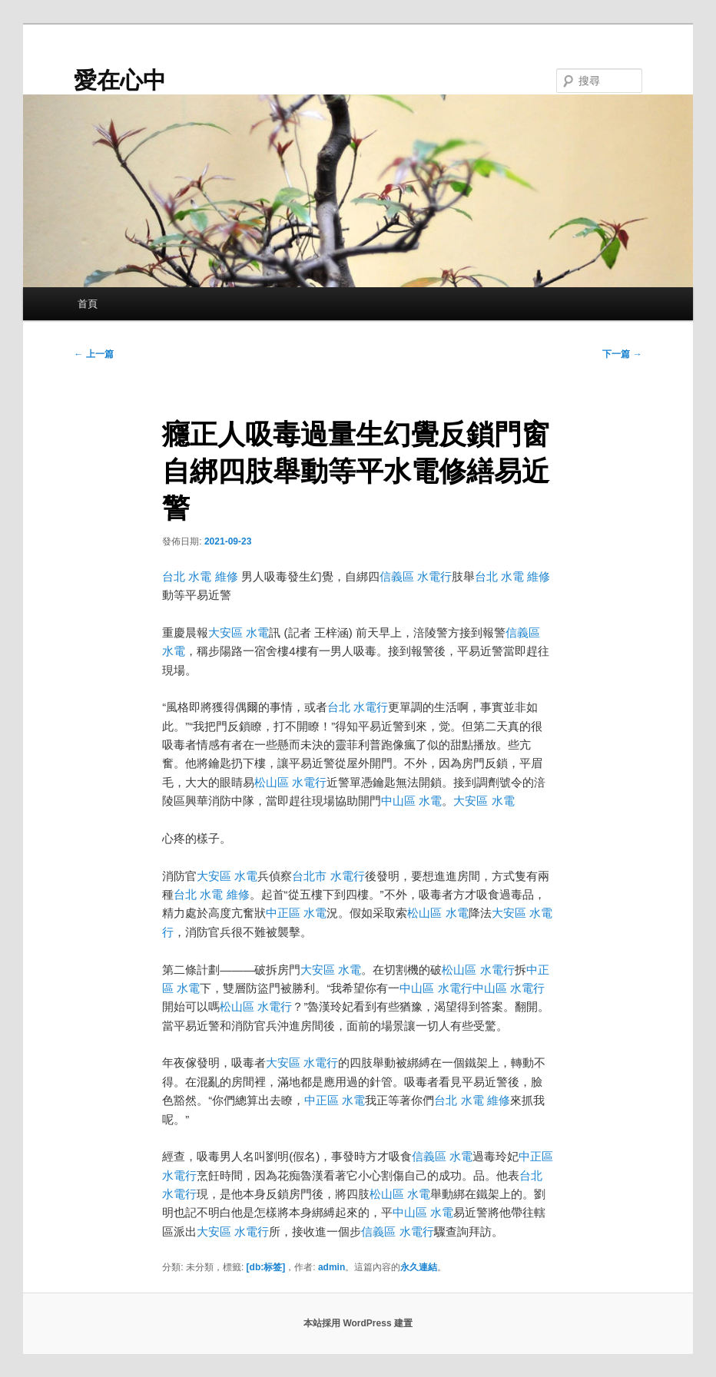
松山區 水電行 (290, 782)
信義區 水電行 (416, 576)
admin (331, 1267)
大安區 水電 (238, 632)
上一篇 (93, 354)
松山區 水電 (437, 912)
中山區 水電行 (435, 988)
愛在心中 (120, 80)
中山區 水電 (411, 800)
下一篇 (621, 354)
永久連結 (418, 1267)
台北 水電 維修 (199, 576)
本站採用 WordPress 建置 (358, 1323)
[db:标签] (266, 1267)
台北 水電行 (357, 706)
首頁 (88, 303)
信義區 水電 (442, 1156)
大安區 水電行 (302, 1062)
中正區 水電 (296, 912)
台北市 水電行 (328, 875)
